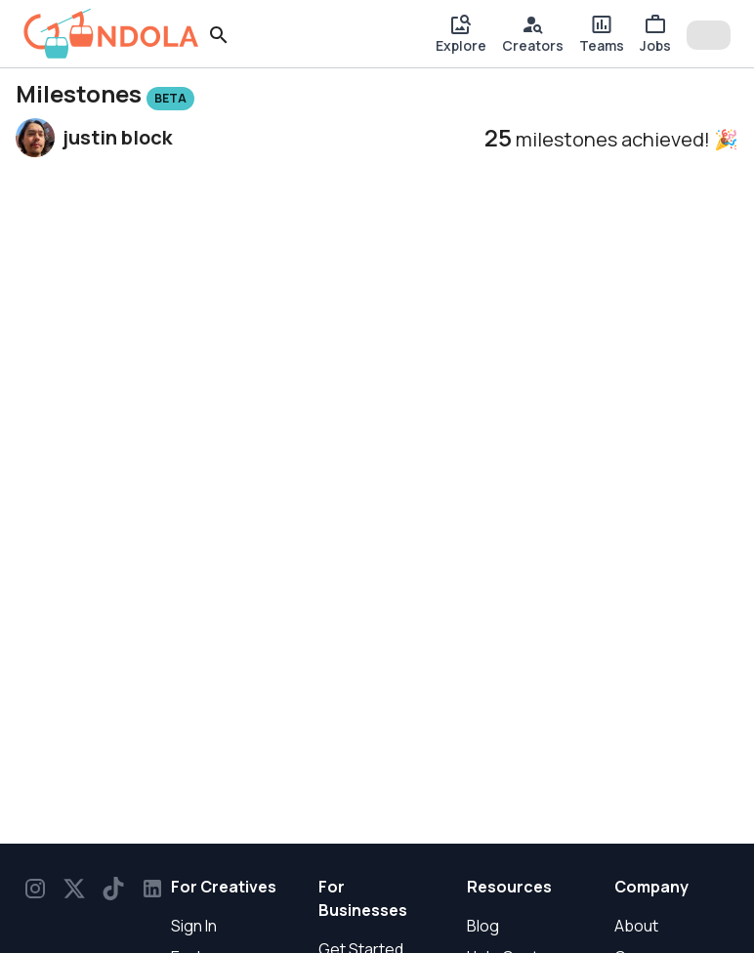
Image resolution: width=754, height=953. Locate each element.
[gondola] (111, 34)
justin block (117, 137)
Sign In (194, 925)
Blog (483, 925)
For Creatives (223, 886)
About (636, 925)
